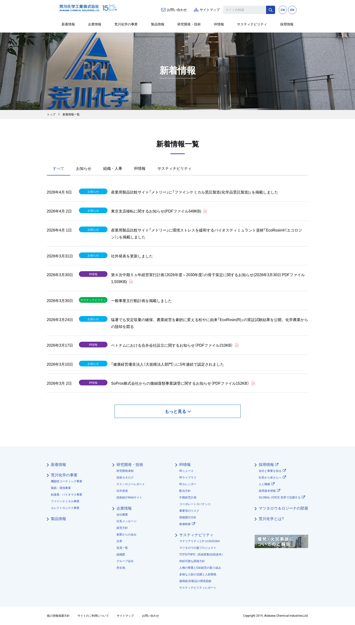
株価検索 (185, 524)
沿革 (119, 541)
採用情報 (286, 24)
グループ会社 (125, 561)
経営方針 (122, 528)
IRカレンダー (187, 484)
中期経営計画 (187, 497)
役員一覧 (122, 547)
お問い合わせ (177, 10)
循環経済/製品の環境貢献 (195, 581)
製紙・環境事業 (61, 488)
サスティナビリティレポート (197, 587)
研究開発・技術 (189, 24)
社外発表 (122, 490)
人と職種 (264, 484)
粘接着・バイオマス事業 (66, 494)
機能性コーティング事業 (66, 481)
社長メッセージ (126, 521)
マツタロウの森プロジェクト (197, 547)
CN (283, 10)
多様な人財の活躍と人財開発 (197, 574)
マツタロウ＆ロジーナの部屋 (283, 508)
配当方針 (185, 490)
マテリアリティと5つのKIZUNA (199, 541)
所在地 (121, 567)
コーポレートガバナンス (195, 504)
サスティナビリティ (252, 24)
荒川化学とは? (271, 519)
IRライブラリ (187, 477)
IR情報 (219, 24)
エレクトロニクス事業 (65, 508)
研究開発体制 (125, 471)
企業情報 (94, 24)
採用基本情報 (267, 490)
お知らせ (83, 168)
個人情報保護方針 (58, 615)
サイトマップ (210, 10)
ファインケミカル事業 (65, 501)
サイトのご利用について (93, 615)
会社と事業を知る (270, 471)
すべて (58, 168)
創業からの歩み (126, 534)
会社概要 (122, 514)
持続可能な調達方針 (192, 561)
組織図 (121, 554)
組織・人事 (112, 168)
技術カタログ (125, 477)
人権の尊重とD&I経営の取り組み (200, 567)
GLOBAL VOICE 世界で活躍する (280, 497)
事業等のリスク (189, 510)
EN (292, 10)
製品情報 (157, 24)
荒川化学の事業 (126, 24)
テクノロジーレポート (131, 484)
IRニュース (186, 471)
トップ (51, 114)
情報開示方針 (187, 517)
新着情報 (68, 24)
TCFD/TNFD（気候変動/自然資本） (202, 554)
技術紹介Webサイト (129, 497)
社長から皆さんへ (270, 477)
